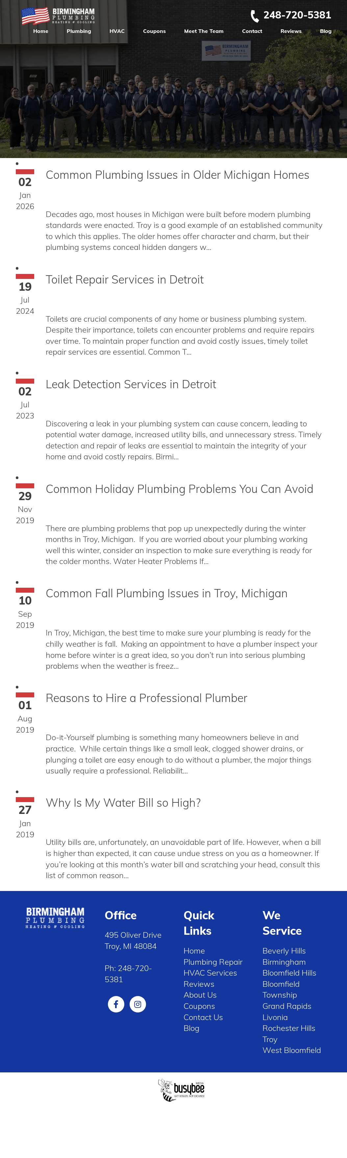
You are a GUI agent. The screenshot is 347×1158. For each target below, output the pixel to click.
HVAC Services (210, 973)
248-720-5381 (290, 15)
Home (40, 31)
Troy (270, 1039)
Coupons (154, 31)
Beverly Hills (284, 951)
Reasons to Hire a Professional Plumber (146, 698)
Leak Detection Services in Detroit (131, 384)
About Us (200, 995)
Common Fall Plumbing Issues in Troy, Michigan (167, 593)
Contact (252, 31)
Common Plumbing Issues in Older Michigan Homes (178, 175)
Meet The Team (204, 31)
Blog (326, 31)
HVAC (117, 31)
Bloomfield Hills (289, 973)
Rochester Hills (288, 1028)
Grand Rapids (286, 1006)
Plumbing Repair (213, 962)
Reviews (291, 31)
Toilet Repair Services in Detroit (125, 279)
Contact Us (203, 1017)
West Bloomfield (291, 1050)
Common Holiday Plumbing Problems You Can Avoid (179, 489)
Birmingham (284, 962)
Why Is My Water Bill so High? (123, 802)
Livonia (275, 1017)
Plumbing (79, 31)
